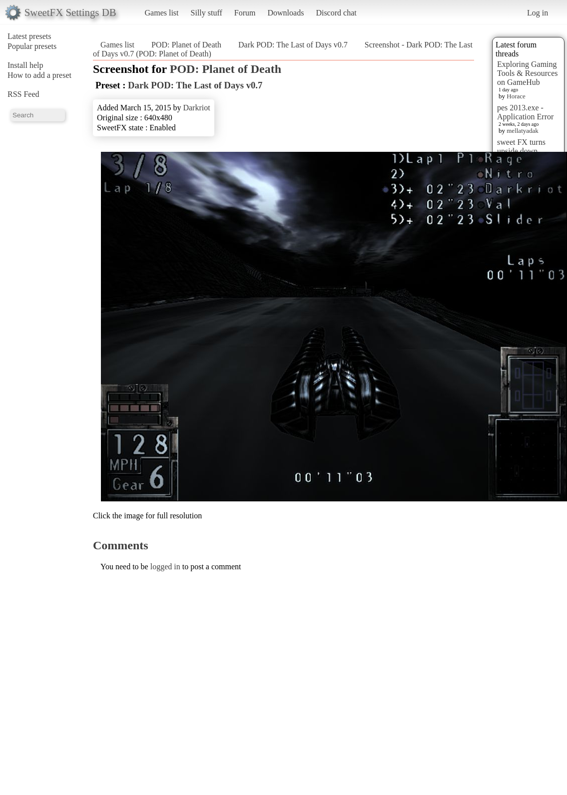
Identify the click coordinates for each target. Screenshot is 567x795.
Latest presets (29, 36)
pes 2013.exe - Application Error (525, 112)
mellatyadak (523, 130)
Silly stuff (206, 12)
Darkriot (196, 107)
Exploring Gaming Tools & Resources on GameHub (527, 73)
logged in (165, 566)
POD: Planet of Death (186, 44)
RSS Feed (23, 94)
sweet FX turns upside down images (521, 151)
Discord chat (336, 12)
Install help (25, 65)
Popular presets (31, 46)
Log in (537, 12)
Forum (245, 12)
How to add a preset (39, 75)
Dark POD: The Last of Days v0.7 (293, 44)
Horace (516, 96)
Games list (162, 12)
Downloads (285, 12)
